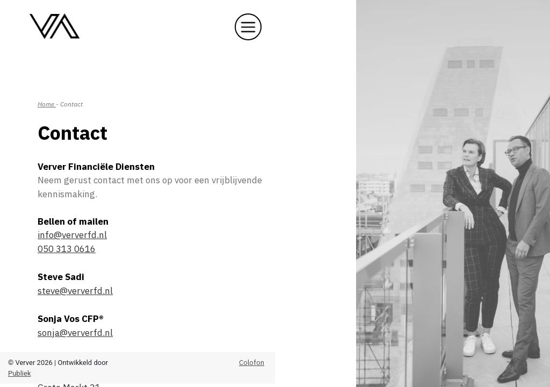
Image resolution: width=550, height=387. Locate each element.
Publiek (19, 373)
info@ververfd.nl (72, 235)
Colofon (251, 362)
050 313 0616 (67, 249)
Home (47, 104)
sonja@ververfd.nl (75, 333)
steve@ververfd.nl (75, 291)
